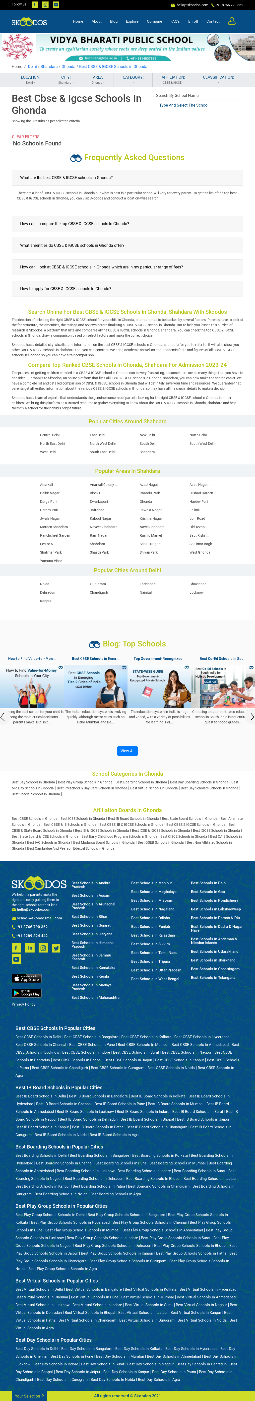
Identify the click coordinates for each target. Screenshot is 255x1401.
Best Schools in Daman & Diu (215, 918)
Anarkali (46, 485)
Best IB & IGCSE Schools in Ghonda (102, 830)
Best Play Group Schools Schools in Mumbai (82, 1230)
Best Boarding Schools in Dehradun (94, 1178)
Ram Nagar (99, 535)
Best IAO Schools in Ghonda (48, 842)
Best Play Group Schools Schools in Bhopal (190, 1245)
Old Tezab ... (199, 527)
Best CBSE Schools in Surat (136, 1052)
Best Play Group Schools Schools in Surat (175, 1238)
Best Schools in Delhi (209, 883)
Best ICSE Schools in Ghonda (83, 819)
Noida (44, 584)
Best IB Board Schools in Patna (98, 1127)
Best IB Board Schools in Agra (114, 1135)
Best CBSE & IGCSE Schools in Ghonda (113, 66)
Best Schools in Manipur (151, 883)
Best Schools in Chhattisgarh (215, 969)
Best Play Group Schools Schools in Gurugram (127, 1261)
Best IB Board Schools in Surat (197, 1111)
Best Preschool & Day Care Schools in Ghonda (92, 788)
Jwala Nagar (50, 518)
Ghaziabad (198, 584)
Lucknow (197, 592)
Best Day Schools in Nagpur (150, 1364)
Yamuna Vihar (51, 561)
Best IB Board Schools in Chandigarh (157, 1127)
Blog (114, 21)
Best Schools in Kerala (90, 976)
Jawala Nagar (151, 510)
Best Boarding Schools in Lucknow (86, 1171)
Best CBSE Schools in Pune (92, 1044)
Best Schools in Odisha (150, 918)
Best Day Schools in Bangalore (86, 1348)
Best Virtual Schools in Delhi (39, 1289)
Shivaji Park (149, 552)
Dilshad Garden (201, 493)
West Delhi (48, 452)
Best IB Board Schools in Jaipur (203, 1119)
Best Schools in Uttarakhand (214, 952)
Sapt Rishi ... (199, 535)
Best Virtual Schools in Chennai (41, 1297)
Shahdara (49, 66)
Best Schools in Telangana (213, 978)
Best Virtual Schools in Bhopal (90, 1312)
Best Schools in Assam (90, 895)
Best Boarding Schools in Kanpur (42, 1186)
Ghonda (68, 66)
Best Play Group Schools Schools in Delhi (50, 1214)
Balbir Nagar (50, 493)
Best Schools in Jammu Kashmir (91, 957)
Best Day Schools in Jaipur (78, 1372)
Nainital (146, 592)
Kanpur (46, 601)
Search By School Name (177, 95)
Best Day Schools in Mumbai (120, 1356)
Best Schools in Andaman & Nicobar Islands (214, 941)
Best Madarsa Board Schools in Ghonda (104, 842)
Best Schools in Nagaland (152, 909)
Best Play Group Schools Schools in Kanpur (117, 1253)
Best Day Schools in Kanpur (126, 1372)
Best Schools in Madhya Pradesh (91, 987)
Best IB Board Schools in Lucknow (85, 1111)
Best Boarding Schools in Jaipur (210, 1178)
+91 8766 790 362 (30, 927)
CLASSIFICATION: (218, 80)
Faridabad (148, 584)
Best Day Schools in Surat (102, 1364)
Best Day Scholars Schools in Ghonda (209, 788)
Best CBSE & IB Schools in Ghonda (70, 825)
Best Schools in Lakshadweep (216, 909)
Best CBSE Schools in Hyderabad (201, 1037)
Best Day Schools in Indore (55, 1364)
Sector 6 (46, 544)
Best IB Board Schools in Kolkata (158, 1096)
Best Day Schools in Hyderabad (191, 1348)
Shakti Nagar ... (152, 544)
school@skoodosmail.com (37, 918)
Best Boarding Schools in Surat (199, 1171)
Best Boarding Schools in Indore (144, 1171)
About (97, 21)
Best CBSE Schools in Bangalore (91, 1037)
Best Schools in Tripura (150, 961)
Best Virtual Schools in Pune (94, 1297)
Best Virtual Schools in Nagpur (201, 1305)
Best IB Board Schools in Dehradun (89, 1119)
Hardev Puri (199, 502)
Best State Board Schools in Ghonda (190, 819)
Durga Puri (48, 502)
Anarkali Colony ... (104, 485)
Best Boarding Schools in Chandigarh (159, 1186)
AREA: (98, 80)
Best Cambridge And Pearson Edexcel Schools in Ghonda (71, 848)
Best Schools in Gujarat (91, 925)
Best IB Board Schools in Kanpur (42, 1127)
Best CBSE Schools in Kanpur (179, 1060)
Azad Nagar (149, 485)
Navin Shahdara (152, 527)
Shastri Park (99, 552)
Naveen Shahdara (104, 527)
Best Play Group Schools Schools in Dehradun (113, 1245)
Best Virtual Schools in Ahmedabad (206, 1297)
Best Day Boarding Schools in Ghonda (199, 782)
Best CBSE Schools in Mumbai (143, 1044)
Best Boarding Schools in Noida (61, 1194)
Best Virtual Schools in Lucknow (42, 1305)
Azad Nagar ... (201, 485)
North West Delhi (103, 444)
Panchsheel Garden (55, 535)
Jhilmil (194, 510)
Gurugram (98, 584)
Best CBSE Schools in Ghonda (35, 819)
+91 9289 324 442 (30, 936)
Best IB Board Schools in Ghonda (133, 819)
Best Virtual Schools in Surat (149, 1305)
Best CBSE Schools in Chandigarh (60, 1068)
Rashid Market (151, 535)
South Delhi (148, 444)
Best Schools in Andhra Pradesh (90, 885)
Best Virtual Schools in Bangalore (94, 1289)
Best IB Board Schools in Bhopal (147, 1119)
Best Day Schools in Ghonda (33, 782)
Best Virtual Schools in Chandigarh (87, 1320)
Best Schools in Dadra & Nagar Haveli (217, 928)
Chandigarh (99, 592)
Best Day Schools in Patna (174, 1372)
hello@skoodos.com (192, 5)
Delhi (32, 66)
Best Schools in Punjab (150, 927)
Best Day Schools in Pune (72, 1356)
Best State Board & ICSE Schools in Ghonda (45, 836)
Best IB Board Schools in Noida (61, 1135)
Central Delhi (50, 435)
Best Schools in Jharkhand (213, 960)
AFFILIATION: (173, 80)
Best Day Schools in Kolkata (138, 1348)
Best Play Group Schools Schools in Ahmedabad (163, 1230)
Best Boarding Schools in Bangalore (99, 1155)
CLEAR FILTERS (26, 136)
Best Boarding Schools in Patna (99, 1186)
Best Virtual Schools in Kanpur (196, 1312)
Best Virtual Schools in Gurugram (147, 1320)
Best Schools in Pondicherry (214, 900)
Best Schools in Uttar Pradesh (156, 970)
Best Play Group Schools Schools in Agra (62, 1269)
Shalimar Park (51, 552)
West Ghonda (200, 552)
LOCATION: (30, 80)
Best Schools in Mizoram (152, 900)
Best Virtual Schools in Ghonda (154, 788)
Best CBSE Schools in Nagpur (186, 1052)
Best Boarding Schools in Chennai (64, 1163)
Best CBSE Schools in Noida (171, 1068)
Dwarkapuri (99, 502)
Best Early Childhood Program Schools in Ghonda (119, 836)
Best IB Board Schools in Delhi (40, 1096)
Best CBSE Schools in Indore (86, 1052)
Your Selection (29, 1396)
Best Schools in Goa (208, 892)
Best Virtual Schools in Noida (202, 1320)
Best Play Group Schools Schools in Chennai (150, 1222)
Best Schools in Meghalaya (154, 892)
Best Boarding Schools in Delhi (41, 1155)
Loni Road (197, 518)
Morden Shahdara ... (56, 527)
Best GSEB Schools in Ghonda (161, 842)
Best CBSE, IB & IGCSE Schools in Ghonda (131, 825)
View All (127, 751)
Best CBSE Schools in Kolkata (146, 1037)
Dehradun (47, 592)
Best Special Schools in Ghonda (36, 794)
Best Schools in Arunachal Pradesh (93, 906)
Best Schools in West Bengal (155, 979)
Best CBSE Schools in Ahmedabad (200, 1044)
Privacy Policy (23, 1004)
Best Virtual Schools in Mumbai (147, 1297)
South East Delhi (102, 452)
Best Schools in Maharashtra (95, 998)
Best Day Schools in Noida (113, 1379)
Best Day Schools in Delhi (36, 1348)
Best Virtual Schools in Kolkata (151, 1289)
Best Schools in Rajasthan (153, 935)
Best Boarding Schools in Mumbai (177, 1163)
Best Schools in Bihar (89, 917)
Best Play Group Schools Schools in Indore (102, 1238)
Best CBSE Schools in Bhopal (77, 1060)
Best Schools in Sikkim (150, 944)
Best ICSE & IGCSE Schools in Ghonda (161, 830)
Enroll (193, 21)
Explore (132, 21)
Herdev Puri (49, 510)
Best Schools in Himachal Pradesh (93, 945)
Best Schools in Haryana (91, 934)
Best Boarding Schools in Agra (115, 1194)
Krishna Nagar (151, 518)
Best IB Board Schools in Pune (120, 1104)
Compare (154, 21)
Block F (95, 493)
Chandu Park (150, 493)
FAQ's (175, 21)
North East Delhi (52, 444)
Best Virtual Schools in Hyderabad (208, 1289)
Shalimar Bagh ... (203, 544)
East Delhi (97, 435)
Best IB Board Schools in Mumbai (175, 1104)
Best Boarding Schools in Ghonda (141, 782)
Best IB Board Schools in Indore (143, 1111)
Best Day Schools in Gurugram (62, 1379)
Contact (213, 21)
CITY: (66, 80)
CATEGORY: (133, 80)
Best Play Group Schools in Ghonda (85, 782)
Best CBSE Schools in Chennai (40, 1044)
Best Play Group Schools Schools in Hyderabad (70, 1222)
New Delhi (147, 435)
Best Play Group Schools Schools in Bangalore (126, 1214)
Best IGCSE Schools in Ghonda (216, 830)
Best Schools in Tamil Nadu (154, 953)
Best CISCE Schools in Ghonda (183, 836)
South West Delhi (202, 444)
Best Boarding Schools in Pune (120, 1163)
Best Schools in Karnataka (93, 968)
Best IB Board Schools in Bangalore (98, 1096)
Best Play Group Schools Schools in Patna (191, 1253)
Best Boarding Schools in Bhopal (153, 1178)
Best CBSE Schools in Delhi (38, 1037)
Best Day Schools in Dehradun (202, 1364)
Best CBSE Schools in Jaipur (128, 1060)
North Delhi (198, 435)
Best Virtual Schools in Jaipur (143, 1312)
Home (78, 21)
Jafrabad (97, 510)
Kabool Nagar (100, 518)
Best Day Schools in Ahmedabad (174, 1356)
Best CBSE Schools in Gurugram (117, 1068)
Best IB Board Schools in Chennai (64, 1104)
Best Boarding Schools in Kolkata (160, 1155)
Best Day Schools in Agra (159, 1379)
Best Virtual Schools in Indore (97, 1305)
